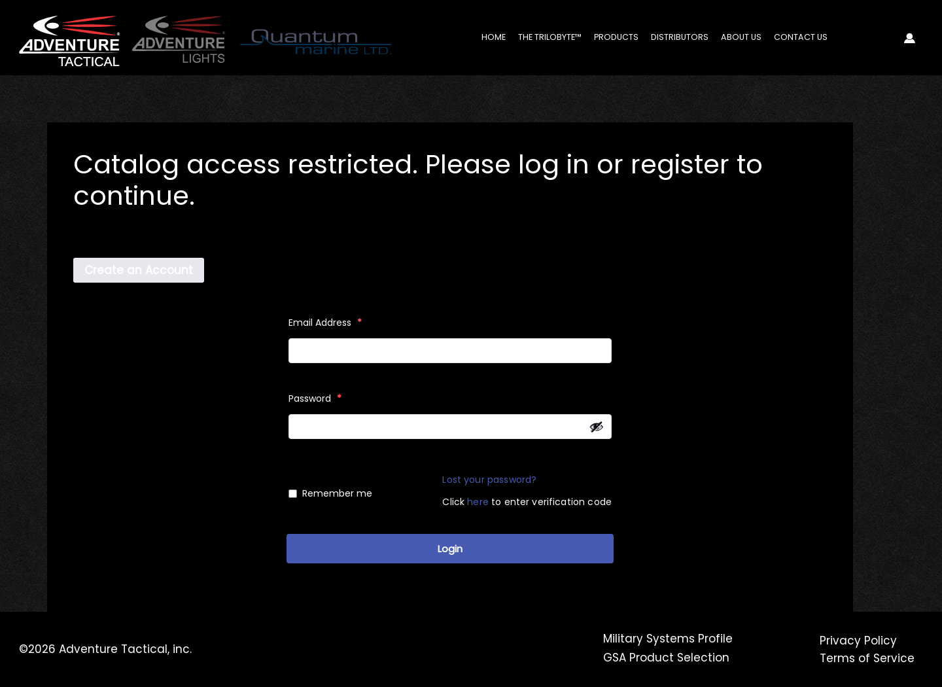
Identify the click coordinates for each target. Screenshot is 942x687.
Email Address (325, 322)
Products (616, 37)
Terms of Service (867, 658)
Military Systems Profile (668, 638)
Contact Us (801, 37)
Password (314, 398)
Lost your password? (489, 479)
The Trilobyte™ (550, 37)
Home (493, 37)
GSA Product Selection (666, 657)
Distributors (679, 37)
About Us (741, 37)
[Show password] (596, 426)
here (478, 501)
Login (450, 548)
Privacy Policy (858, 640)
